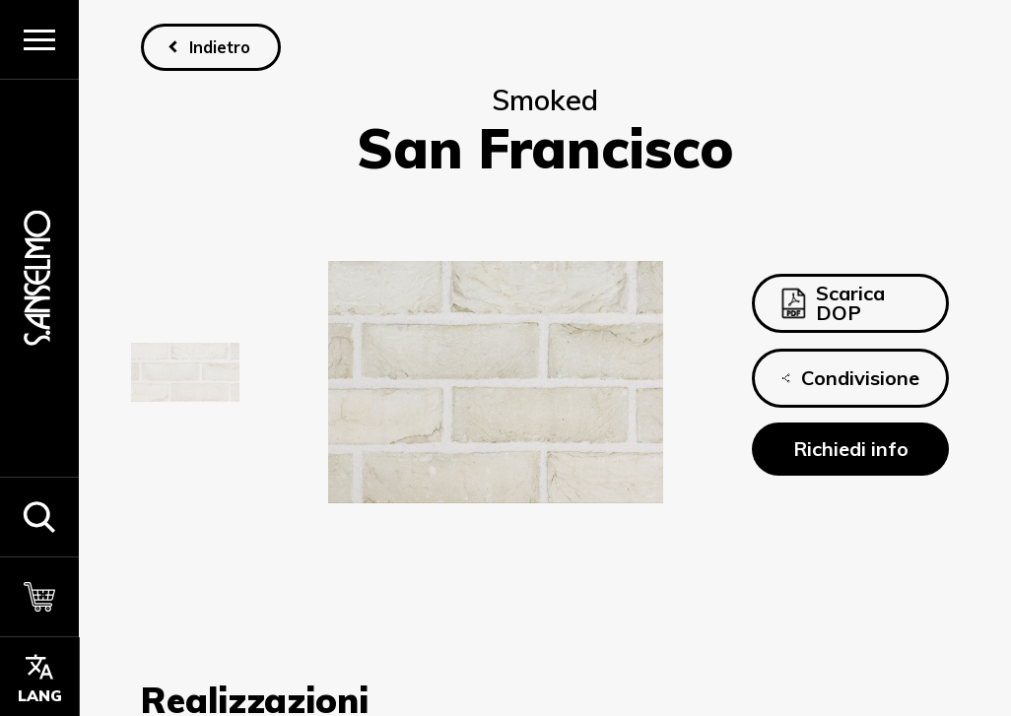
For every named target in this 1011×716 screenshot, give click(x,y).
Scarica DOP (833, 303)
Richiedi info (851, 448)
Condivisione (850, 378)
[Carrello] (39, 596)
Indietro (219, 46)
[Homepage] (39, 278)
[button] (39, 516)
